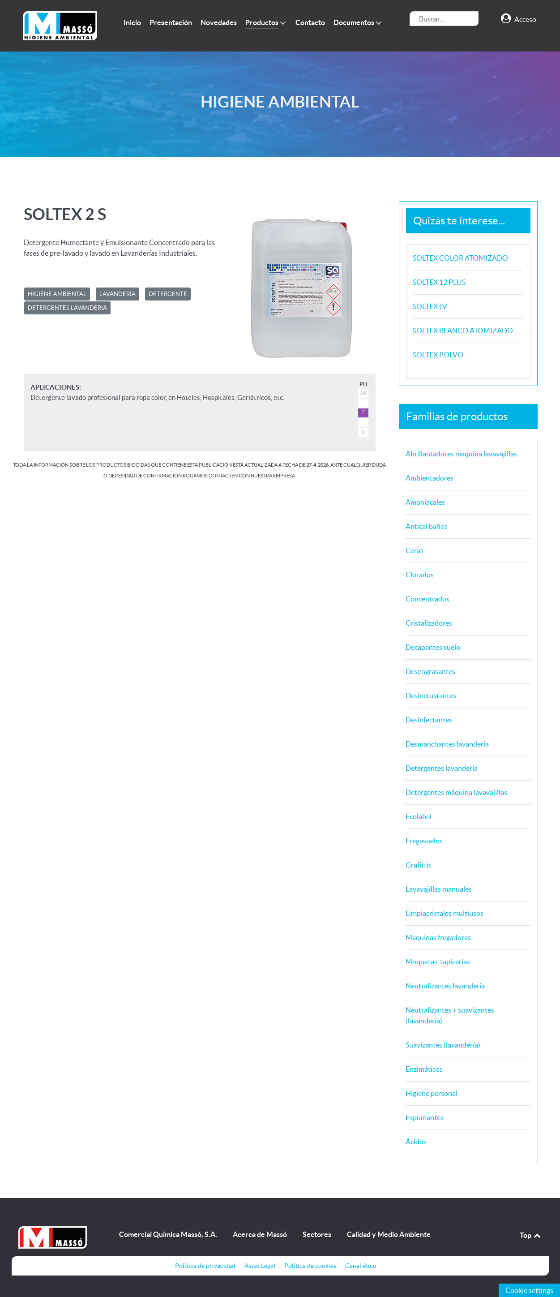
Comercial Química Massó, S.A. (168, 1234)
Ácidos (416, 1142)
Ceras (414, 550)
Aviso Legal (259, 1265)
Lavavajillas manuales (439, 889)
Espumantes (425, 1117)
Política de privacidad (205, 1265)
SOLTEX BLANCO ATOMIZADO (463, 330)
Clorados (420, 575)
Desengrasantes (430, 671)
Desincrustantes (431, 695)
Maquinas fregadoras (438, 937)
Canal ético (360, 1265)
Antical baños (427, 526)
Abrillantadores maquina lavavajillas (461, 454)
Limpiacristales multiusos (444, 913)
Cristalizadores (429, 623)
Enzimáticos (424, 1069)
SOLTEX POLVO (438, 355)
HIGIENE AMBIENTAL (57, 294)
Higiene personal (431, 1093)
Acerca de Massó (260, 1234)
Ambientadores (429, 478)
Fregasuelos (424, 841)
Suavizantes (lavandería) (443, 1045)
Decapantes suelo (433, 647)
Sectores (317, 1234)
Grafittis (419, 865)
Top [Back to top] (531, 1235)
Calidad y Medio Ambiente (389, 1234)
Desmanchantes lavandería (447, 744)
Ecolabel (419, 816)
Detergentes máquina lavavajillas (456, 792)
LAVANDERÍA (117, 294)
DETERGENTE (168, 294)
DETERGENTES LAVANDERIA (67, 308)
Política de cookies (310, 1265)
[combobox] (444, 18)
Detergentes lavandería (442, 768)
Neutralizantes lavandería (445, 986)
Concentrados (427, 599)
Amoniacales (425, 502)
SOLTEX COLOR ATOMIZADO (460, 258)
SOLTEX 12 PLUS (439, 282)
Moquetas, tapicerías (438, 962)
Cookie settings (529, 1290)
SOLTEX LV (430, 306)
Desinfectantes (429, 720)
